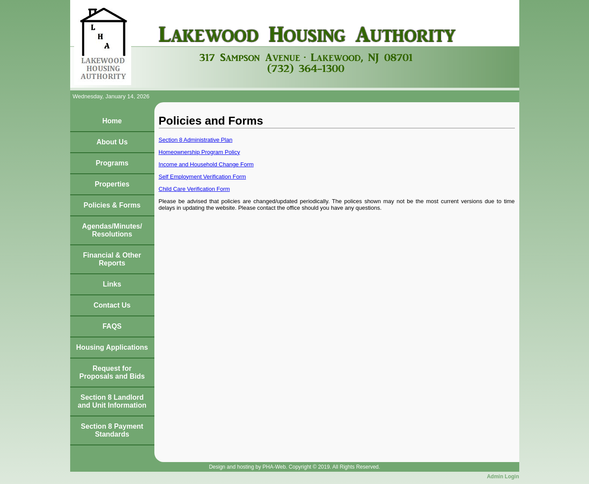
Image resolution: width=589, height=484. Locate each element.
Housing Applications (112, 347)
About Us (112, 142)
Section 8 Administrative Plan (195, 139)
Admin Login (503, 476)
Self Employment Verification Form (202, 176)
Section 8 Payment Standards (112, 430)
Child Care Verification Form (194, 189)
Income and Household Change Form (206, 164)
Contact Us (111, 305)
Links (112, 284)
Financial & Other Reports (112, 259)
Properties (112, 184)
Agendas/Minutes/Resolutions (112, 230)
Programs (112, 163)
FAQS (112, 326)
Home (111, 121)
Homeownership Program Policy (199, 152)
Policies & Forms (112, 205)
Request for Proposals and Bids (112, 372)
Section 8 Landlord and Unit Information (112, 401)
